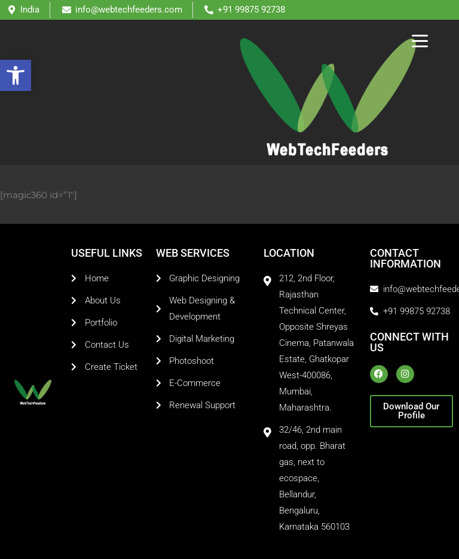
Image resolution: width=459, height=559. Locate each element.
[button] (15, 75)
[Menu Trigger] (419, 40)
